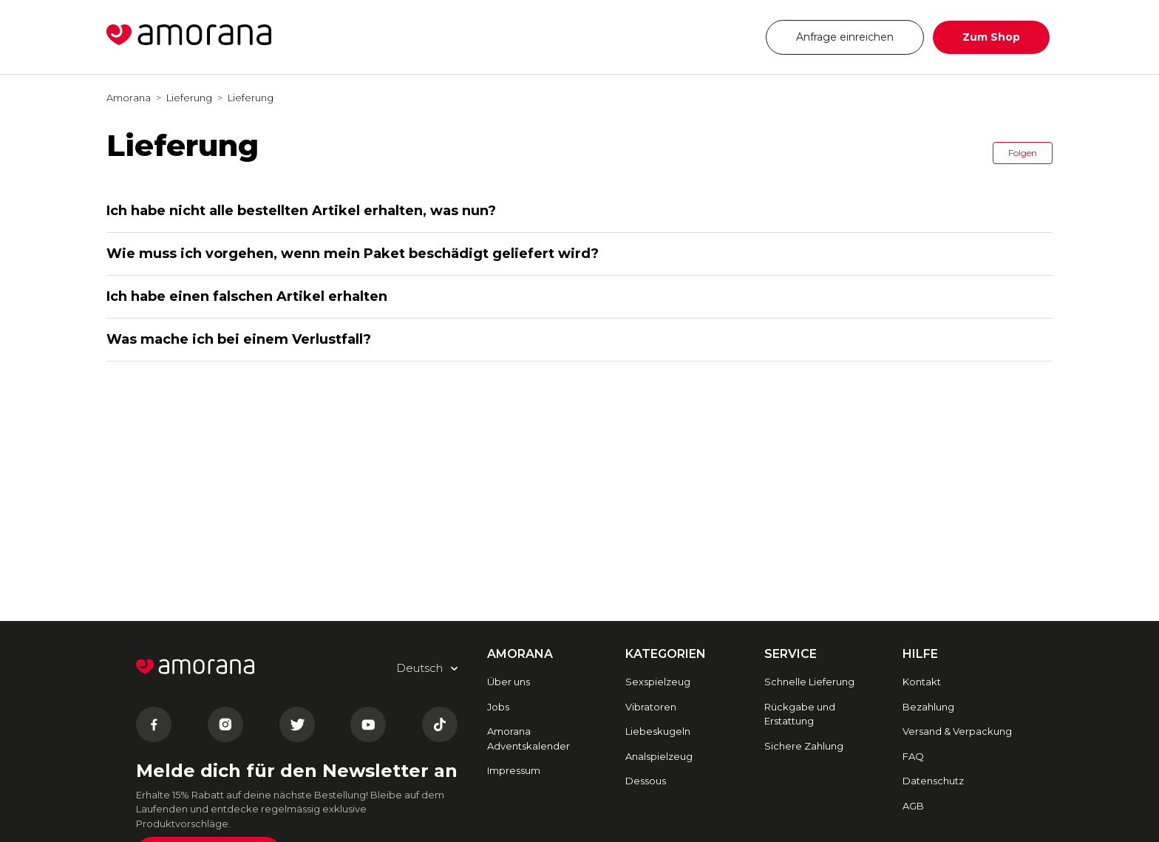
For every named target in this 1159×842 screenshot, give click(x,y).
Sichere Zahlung (803, 746)
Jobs (498, 707)
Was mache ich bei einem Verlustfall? (238, 339)
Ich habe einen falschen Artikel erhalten (246, 296)
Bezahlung (928, 707)
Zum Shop (991, 37)
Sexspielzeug (657, 681)
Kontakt (922, 681)
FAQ (913, 756)
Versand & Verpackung (957, 731)
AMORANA (520, 654)
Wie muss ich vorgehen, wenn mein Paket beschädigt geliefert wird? (352, 253)
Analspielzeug (659, 756)
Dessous (645, 781)
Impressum (513, 770)
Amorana (128, 97)
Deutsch (711, 37)
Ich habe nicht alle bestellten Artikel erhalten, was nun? (301, 211)
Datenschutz (933, 781)
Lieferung (189, 97)
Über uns (508, 681)
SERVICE (790, 654)
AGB (913, 806)
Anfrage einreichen (845, 37)
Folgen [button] (1022, 152)
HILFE (920, 654)
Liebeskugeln (657, 731)
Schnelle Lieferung (809, 681)
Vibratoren (650, 707)
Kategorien (665, 654)
